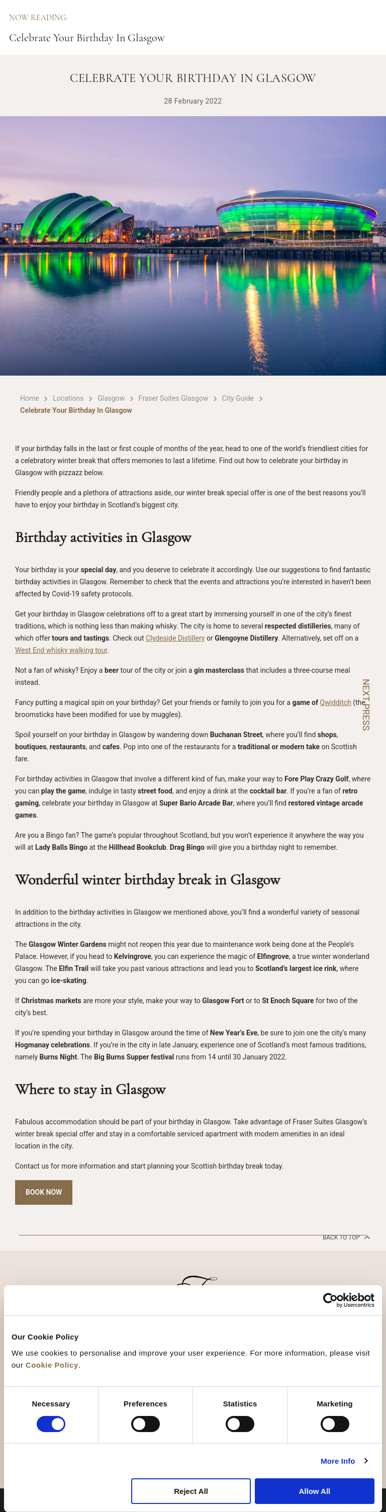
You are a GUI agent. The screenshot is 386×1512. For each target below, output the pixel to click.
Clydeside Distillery (175, 638)
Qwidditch (335, 702)
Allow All (314, 1491)
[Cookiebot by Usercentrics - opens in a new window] (330, 1300)
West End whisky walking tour (61, 650)
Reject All (191, 1491)
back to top (345, 1237)
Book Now (44, 1192)
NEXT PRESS (366, 705)
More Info (338, 1461)
